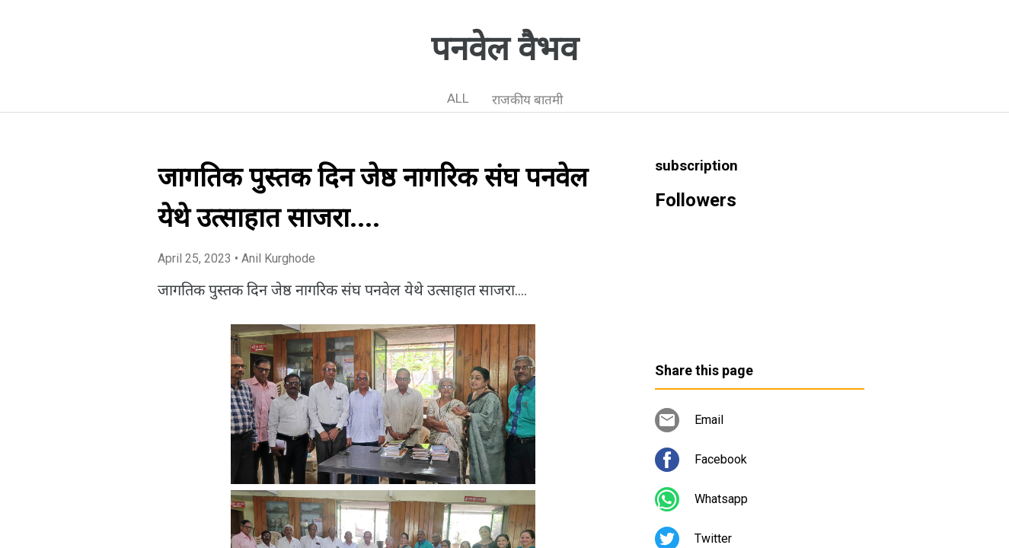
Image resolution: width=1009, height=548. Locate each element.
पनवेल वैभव (504, 48)
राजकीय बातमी (527, 99)
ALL (458, 98)
